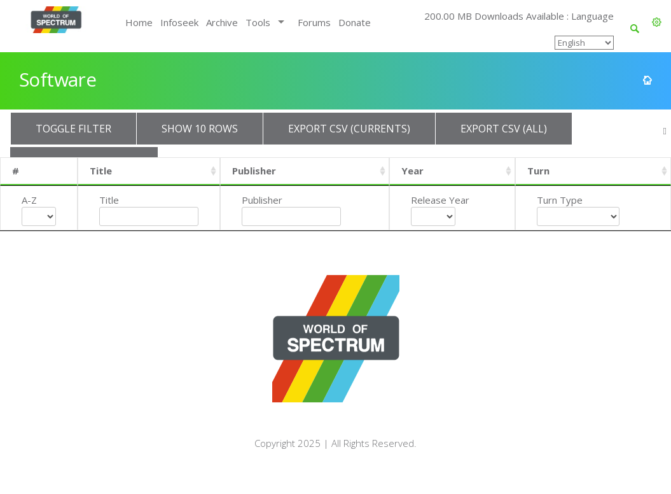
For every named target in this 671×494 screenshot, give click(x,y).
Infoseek (179, 22)
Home (139, 22)
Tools (258, 22)
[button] (656, 22)
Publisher (254, 170)
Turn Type (560, 200)
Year (412, 170)
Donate (354, 22)
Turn (538, 170)
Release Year (440, 200)
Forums (314, 22)
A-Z (29, 200)
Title (101, 170)
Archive (222, 22)
